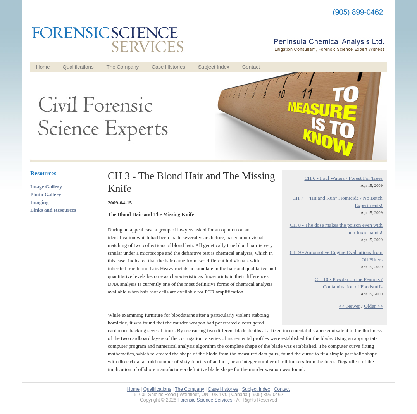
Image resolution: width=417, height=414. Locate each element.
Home (43, 67)
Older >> (373, 306)
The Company (123, 67)
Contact (251, 67)
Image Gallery (46, 187)
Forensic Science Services (204, 400)
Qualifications (78, 67)
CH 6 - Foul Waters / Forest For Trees (343, 178)
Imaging (39, 202)
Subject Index (213, 67)
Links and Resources (53, 210)
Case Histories (168, 67)
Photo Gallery (45, 194)
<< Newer (349, 306)
